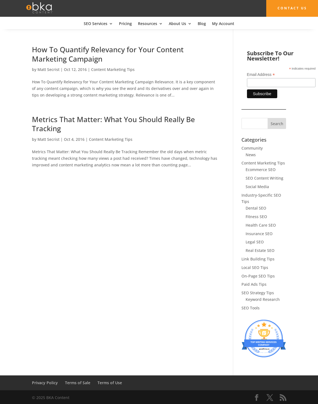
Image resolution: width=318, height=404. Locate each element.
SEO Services (95, 23)
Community (252, 147)
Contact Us (289, 8)
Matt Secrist (48, 69)
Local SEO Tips (254, 267)
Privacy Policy (45, 382)
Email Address (261, 74)
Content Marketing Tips (113, 69)
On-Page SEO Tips (258, 275)
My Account (223, 23)
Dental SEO (256, 208)
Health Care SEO (261, 224)
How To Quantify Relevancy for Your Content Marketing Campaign (108, 54)
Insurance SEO (259, 233)
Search (277, 123)
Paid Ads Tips (254, 284)
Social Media (257, 186)
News (251, 154)
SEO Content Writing (264, 178)
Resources (147, 23)
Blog (202, 23)
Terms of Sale (77, 382)
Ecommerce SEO (261, 169)
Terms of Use (109, 382)
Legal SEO (255, 241)
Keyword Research (263, 299)
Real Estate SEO (260, 250)
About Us (177, 23)
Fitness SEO (256, 216)
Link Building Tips (257, 259)
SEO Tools (250, 307)
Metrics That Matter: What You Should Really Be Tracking (113, 123)
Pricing (125, 23)
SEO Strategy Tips (257, 292)
